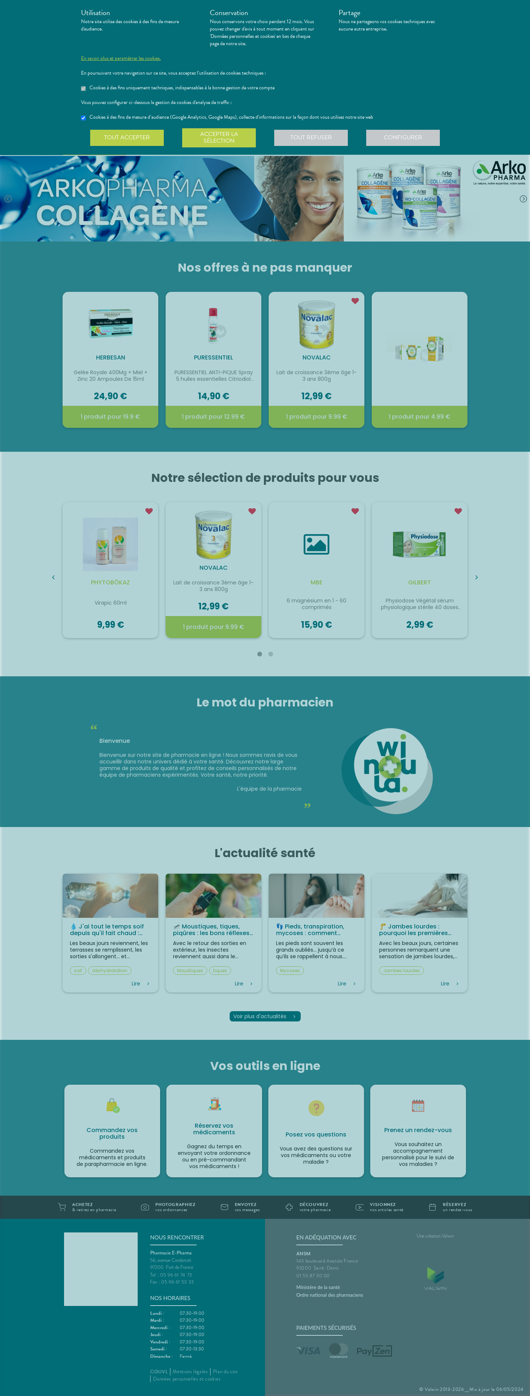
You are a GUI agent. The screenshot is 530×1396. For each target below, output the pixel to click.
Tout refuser (311, 137)
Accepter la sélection (219, 137)
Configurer (403, 137)
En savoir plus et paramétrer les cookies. (121, 58)
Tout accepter (127, 137)
